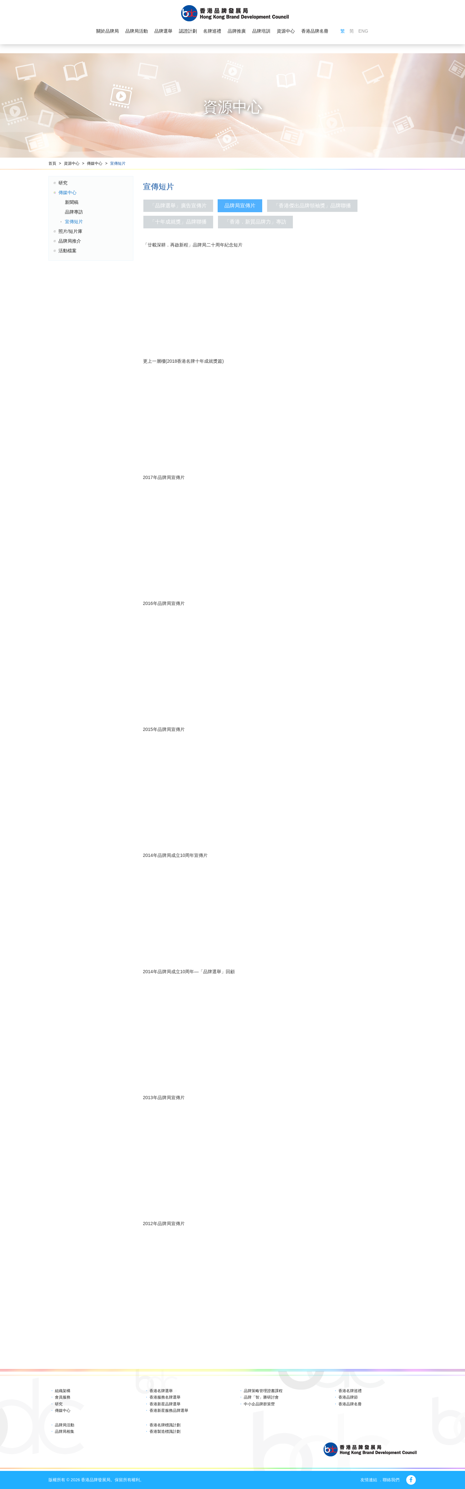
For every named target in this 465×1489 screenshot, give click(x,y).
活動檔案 (67, 250)
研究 (62, 182)
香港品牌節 (348, 1397)
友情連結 (368, 1479)
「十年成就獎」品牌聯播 (178, 221)
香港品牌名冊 (314, 31)
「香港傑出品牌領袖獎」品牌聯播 (312, 205)
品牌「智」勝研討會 (261, 1397)
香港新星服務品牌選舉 (169, 1410)
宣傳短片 (118, 163)
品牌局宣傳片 (239, 205)
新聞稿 (71, 202)
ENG (363, 31)
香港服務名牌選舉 (165, 1397)
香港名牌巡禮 (350, 1391)
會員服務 (62, 1397)
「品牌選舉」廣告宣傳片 (178, 205)
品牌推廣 (237, 31)
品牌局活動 (136, 31)
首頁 (52, 163)
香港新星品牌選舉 (165, 1404)
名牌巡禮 (212, 31)
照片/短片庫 (70, 231)
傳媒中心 (94, 163)
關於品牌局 (107, 31)
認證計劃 (188, 31)
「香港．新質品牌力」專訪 (255, 221)
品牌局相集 (64, 1431)
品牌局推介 (69, 241)
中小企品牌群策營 (259, 1404)
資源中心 (286, 31)
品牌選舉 (163, 31)
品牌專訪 (74, 211)
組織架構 (62, 1391)
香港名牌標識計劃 (165, 1425)
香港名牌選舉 (161, 1391)
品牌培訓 (261, 31)
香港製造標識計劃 (165, 1431)
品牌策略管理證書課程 (263, 1391)
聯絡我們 (391, 1479)
